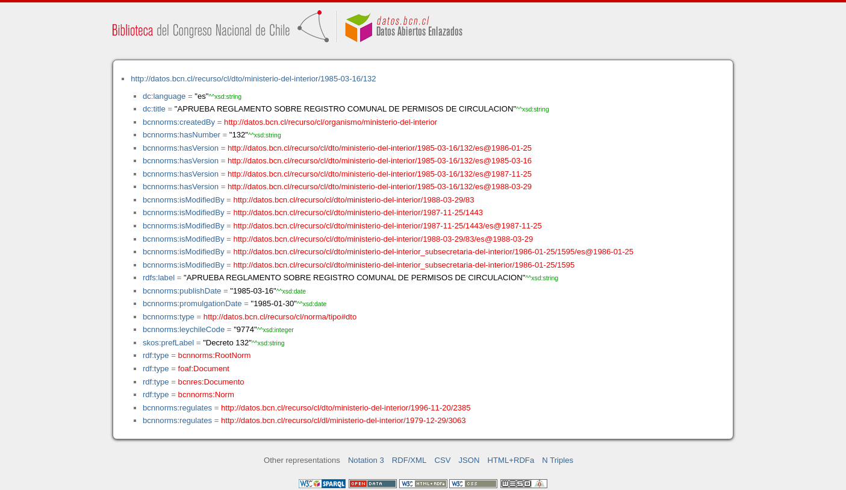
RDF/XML (409, 460)
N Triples (557, 460)
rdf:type (156, 355)
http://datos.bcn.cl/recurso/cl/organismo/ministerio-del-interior (330, 122)
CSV (442, 460)
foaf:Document (203, 368)
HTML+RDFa (511, 460)
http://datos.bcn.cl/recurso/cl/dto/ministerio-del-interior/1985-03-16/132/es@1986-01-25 (380, 147)
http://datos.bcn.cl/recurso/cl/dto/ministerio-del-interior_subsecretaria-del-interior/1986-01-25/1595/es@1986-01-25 (433, 251)
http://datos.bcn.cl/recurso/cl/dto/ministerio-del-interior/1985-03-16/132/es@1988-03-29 (380, 186)
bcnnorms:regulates (177, 407)
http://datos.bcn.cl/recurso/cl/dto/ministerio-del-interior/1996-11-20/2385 (346, 407)
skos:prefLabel (168, 342)
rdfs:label (159, 277)
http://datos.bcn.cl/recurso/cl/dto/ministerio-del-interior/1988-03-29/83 (353, 199)
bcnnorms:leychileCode (184, 329)
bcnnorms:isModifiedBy (184, 199)
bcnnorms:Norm (206, 394)
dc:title (154, 108)
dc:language (164, 96)
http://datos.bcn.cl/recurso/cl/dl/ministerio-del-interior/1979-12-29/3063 (343, 420)
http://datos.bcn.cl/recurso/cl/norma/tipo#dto (280, 316)
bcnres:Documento (211, 381)
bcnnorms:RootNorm (214, 355)
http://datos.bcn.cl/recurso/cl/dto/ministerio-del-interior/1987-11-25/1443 (358, 212)
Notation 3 (366, 460)
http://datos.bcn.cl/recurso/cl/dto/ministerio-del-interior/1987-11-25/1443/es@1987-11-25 (387, 225)
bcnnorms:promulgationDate (192, 303)
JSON (469, 460)
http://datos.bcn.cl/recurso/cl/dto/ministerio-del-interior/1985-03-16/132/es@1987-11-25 (380, 173)
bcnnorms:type (168, 316)
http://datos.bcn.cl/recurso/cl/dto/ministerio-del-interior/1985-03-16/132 (253, 78)
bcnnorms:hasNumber (181, 134)
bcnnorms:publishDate (182, 290)
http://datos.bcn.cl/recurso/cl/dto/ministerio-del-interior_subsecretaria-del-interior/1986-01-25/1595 (403, 264)
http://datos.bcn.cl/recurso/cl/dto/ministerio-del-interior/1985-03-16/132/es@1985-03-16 (380, 160)
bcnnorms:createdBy (179, 122)
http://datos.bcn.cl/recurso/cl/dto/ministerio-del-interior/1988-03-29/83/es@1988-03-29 (383, 238)
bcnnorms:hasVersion (181, 147)
